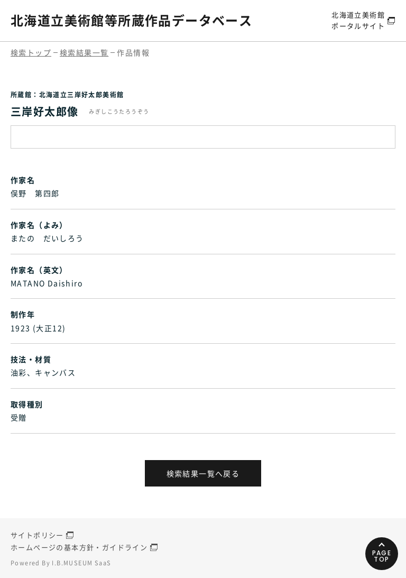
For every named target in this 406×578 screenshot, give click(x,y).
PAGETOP (382, 556)
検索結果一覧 (84, 52)
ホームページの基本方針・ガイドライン (79, 547)
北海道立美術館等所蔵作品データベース (131, 20)
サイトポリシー (37, 535)
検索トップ (31, 52)
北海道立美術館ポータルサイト (358, 20)
